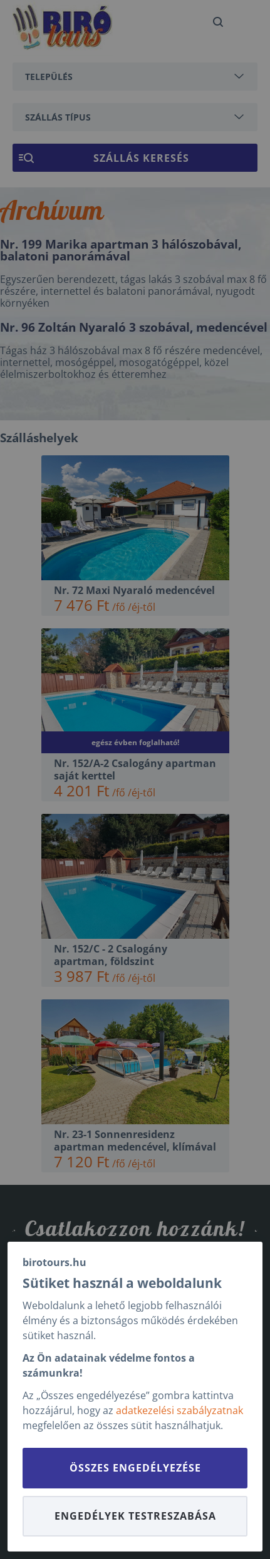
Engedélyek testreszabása (135, 1516)
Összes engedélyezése (135, 1468)
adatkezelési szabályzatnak (179, 1410)
